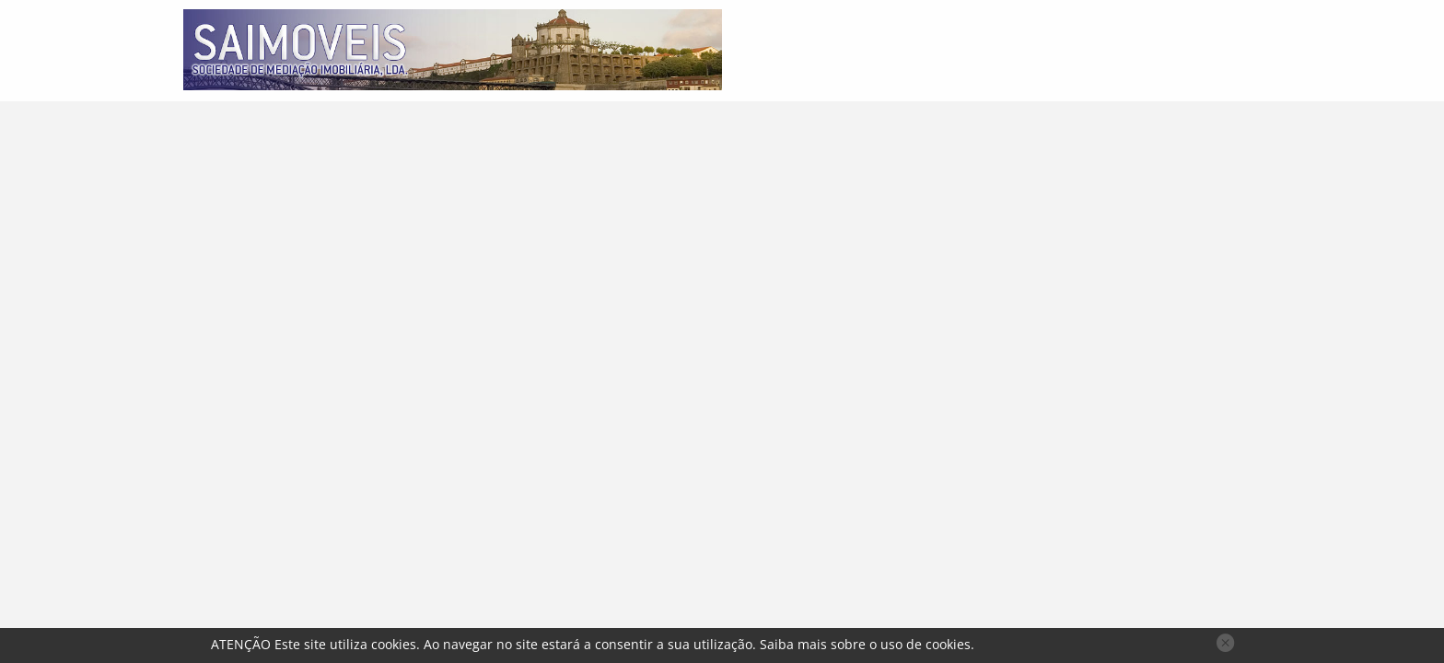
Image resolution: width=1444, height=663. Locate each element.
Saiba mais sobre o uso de (865, 644)
